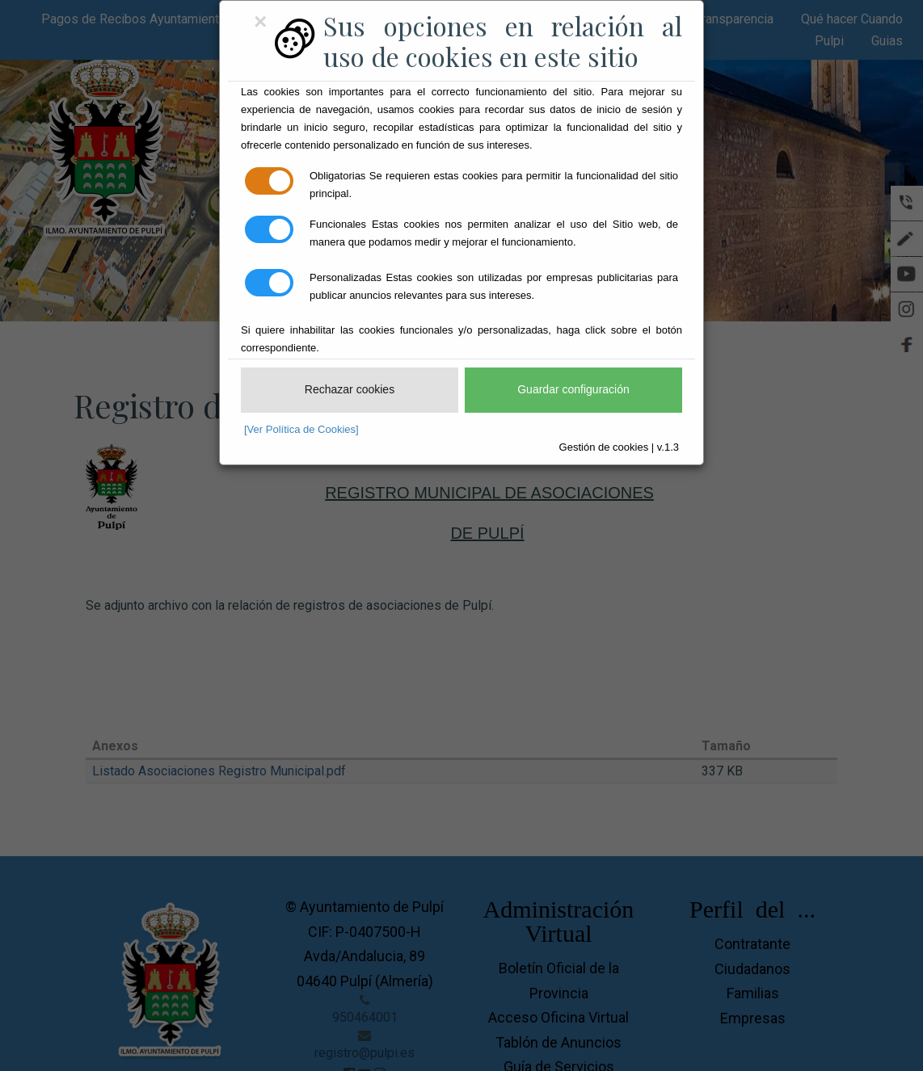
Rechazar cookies (349, 389)
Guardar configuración (573, 389)
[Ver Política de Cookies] (301, 429)
